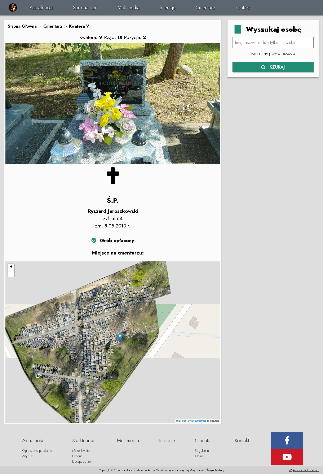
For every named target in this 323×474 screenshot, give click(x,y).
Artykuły (27, 456)
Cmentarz (205, 7)
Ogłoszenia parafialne (37, 450)
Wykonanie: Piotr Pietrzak (304, 470)
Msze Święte (81, 450)
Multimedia (129, 7)
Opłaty (199, 456)
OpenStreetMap (198, 420)
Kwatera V (79, 26)
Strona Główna (22, 26)
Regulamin (202, 450)
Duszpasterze (81, 461)
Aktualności (41, 7)
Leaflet (181, 420)
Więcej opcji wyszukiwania (273, 54)
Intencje (168, 7)
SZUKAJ (273, 67)
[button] (120, 337)
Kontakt (242, 7)
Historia (77, 456)
